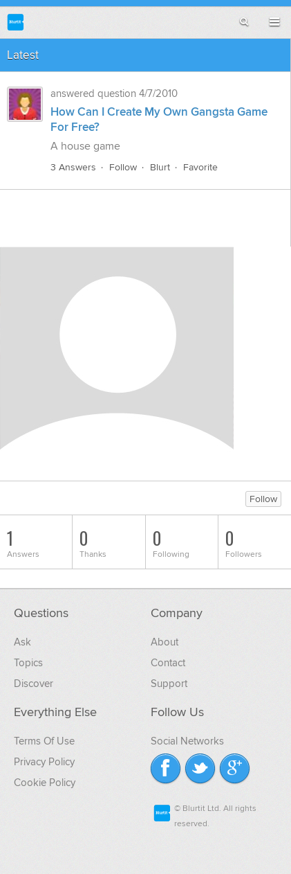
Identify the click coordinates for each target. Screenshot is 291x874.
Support (169, 683)
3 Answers (73, 167)
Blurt (160, 167)
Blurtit (15, 21)
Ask (22, 642)
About (164, 642)
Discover (33, 683)
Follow (123, 167)
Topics (28, 663)
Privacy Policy (44, 762)
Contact (168, 663)
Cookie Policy (44, 782)
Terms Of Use (44, 741)
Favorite (200, 167)
